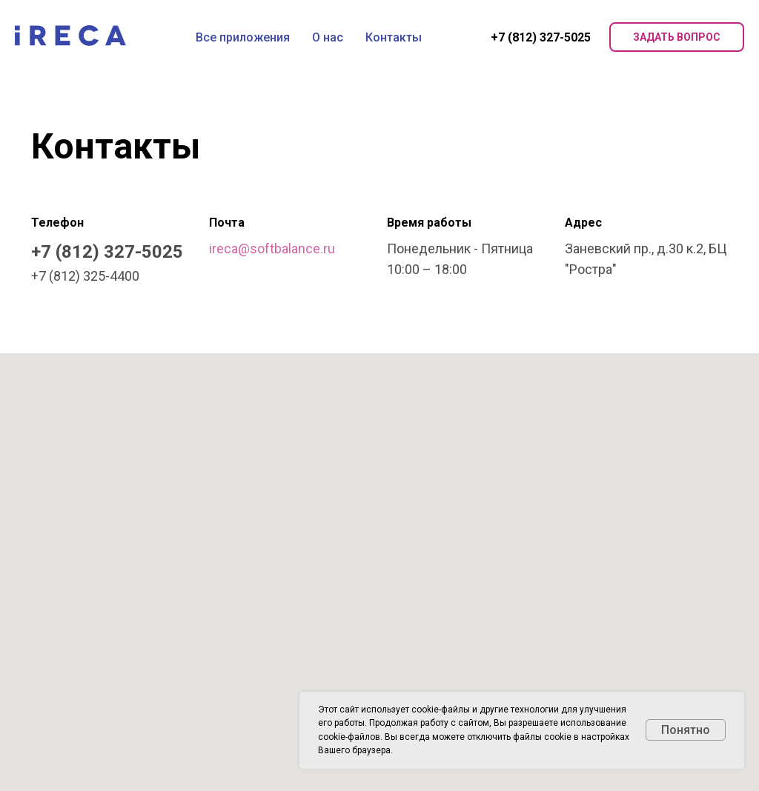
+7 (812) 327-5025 (541, 37)
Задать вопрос (676, 37)
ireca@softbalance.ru (272, 248)
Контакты (393, 37)
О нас (327, 37)
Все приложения (243, 37)
